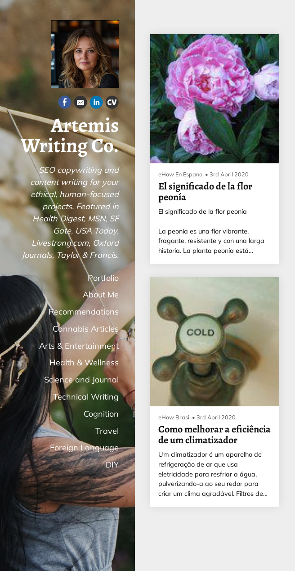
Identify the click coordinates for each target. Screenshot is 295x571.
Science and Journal (81, 379)
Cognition (101, 414)
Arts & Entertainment (79, 346)
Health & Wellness (84, 362)
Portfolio (103, 278)
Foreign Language (84, 447)
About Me (101, 294)
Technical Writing (86, 396)
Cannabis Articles (86, 329)
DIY (112, 464)
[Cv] (112, 103)
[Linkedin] (96, 103)
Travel (107, 431)
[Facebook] (65, 103)
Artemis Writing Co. (70, 135)
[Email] (80, 103)
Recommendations (84, 311)
